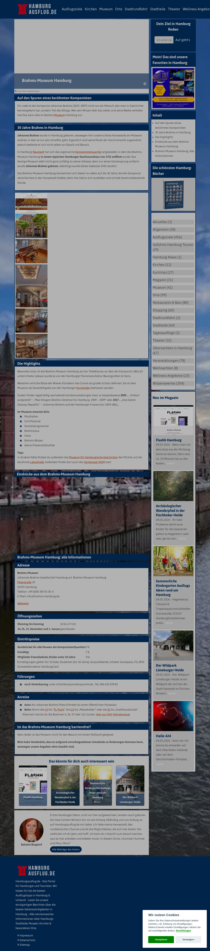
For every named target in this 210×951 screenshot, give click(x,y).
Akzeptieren (161, 939)
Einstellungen (183, 930)
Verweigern (188, 939)
